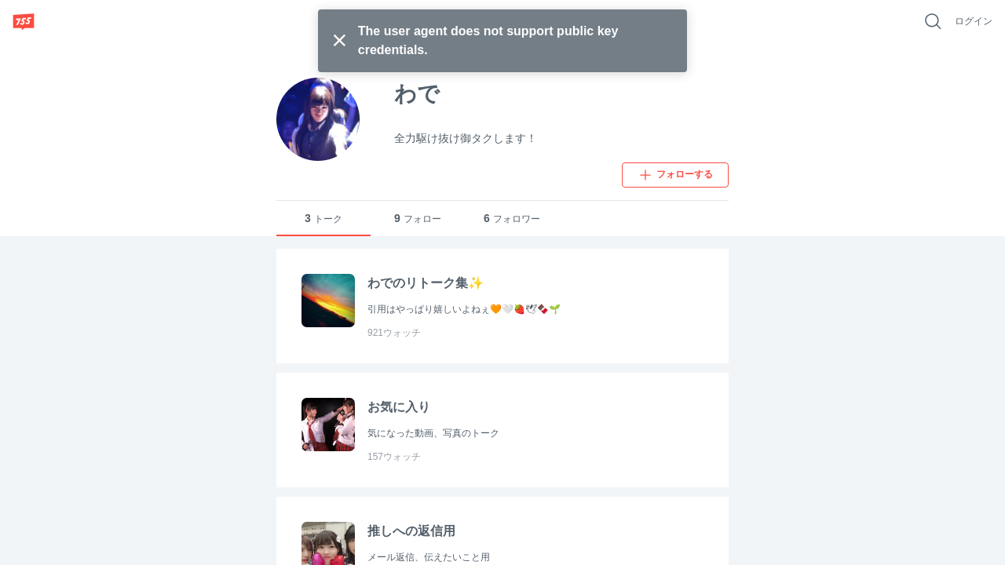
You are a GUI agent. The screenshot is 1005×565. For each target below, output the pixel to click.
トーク (323, 218)
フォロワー (512, 218)
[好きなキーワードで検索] (932, 21)
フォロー (417, 218)
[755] (24, 21)
